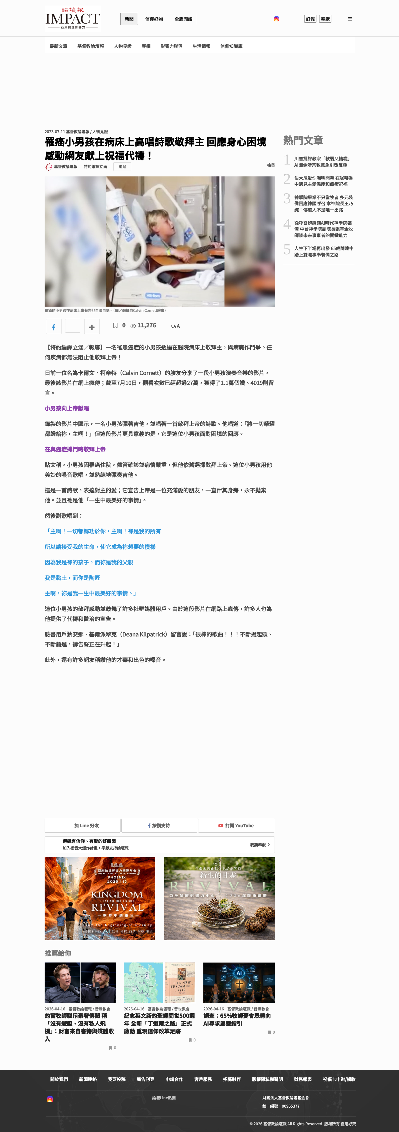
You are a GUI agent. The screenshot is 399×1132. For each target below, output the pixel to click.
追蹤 (122, 166)
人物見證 (123, 46)
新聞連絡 (88, 1079)
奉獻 (325, 19)
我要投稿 (117, 1079)
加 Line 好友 (82, 825)
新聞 (129, 19)
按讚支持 (159, 825)
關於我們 (59, 1079)
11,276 (143, 325)
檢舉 (271, 165)
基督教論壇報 (90, 46)
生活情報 (201, 46)
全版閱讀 (183, 19)
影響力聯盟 (171, 46)
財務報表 (303, 1079)
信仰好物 (154, 19)
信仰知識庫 (231, 46)
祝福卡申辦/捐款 (339, 1079)
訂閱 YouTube (236, 825)
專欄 (146, 46)
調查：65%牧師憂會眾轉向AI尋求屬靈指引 (237, 1019)
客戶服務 (203, 1079)
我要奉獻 (260, 845)
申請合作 (174, 1079)
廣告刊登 (145, 1079)
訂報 (310, 19)
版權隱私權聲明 (267, 1079)
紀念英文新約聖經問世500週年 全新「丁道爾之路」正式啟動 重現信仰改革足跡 (159, 1023)
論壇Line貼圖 (164, 1097)
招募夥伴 (232, 1079)
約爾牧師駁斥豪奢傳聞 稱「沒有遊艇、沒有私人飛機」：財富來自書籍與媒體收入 (79, 1027)
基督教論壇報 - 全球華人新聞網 (73, 19)
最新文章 (58, 46)
